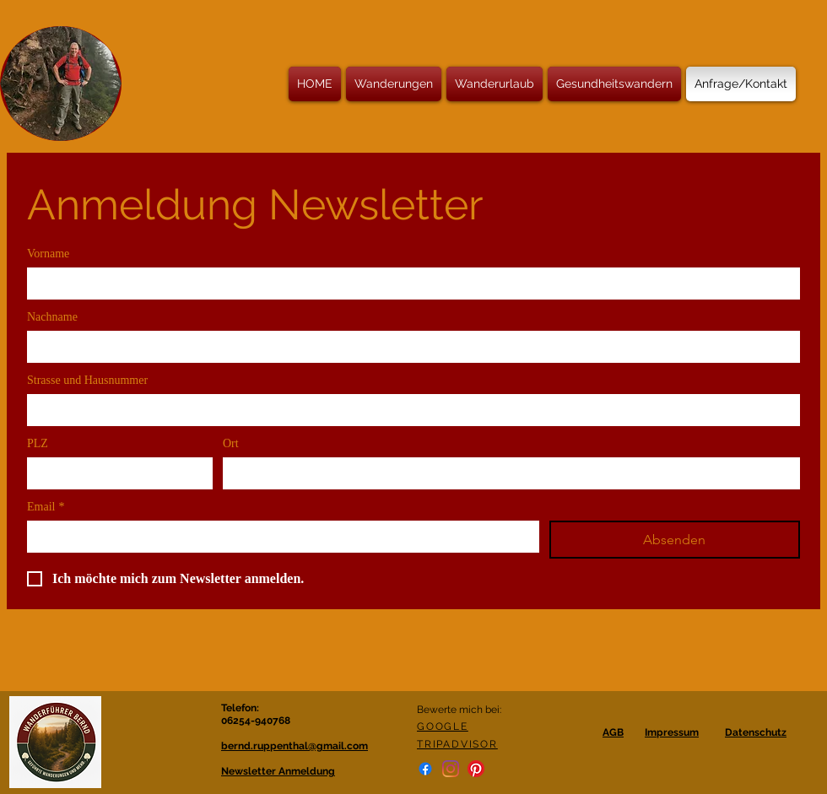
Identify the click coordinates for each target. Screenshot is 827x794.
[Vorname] (408, 282)
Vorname (48, 253)
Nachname (52, 317)
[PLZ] (115, 472)
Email (45, 507)
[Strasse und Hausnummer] (408, 409)
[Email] (278, 536)
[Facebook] (425, 768)
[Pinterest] (476, 768)
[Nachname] (408, 346)
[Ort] (506, 472)
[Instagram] (450, 768)
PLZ (37, 443)
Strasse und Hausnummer (87, 380)
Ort (231, 443)
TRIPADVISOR (457, 744)
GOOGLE (442, 726)
